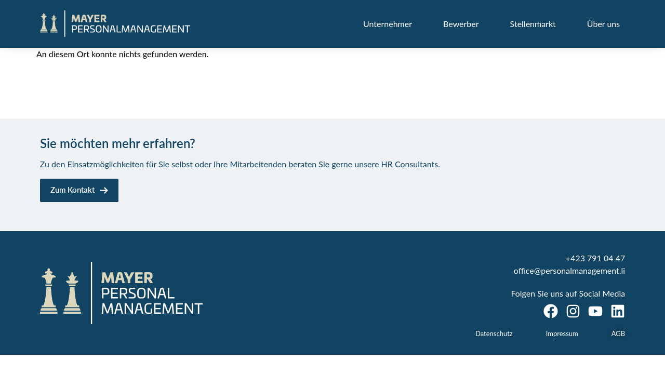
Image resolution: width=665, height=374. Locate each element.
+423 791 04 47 (595, 258)
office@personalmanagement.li (569, 270)
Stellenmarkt (533, 24)
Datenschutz (494, 333)
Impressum (562, 333)
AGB (618, 333)
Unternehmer (387, 24)
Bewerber (461, 24)
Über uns (603, 24)
